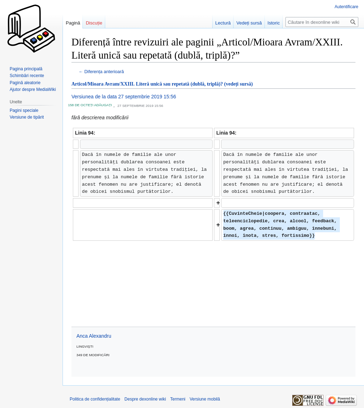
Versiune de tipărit (27, 117)
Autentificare (346, 6)
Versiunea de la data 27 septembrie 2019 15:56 (123, 96)
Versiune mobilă (205, 399)
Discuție (94, 23)
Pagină (73, 23)
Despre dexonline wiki (145, 399)
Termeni (178, 399)
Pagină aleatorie (25, 82)
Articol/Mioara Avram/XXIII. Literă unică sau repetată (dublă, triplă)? (147, 84)
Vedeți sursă (249, 23)
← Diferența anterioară (101, 71)
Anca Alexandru (93, 336)
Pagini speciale (24, 110)
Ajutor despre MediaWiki (33, 89)
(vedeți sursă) (238, 84)
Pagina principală (26, 68)
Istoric (274, 23)
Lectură (223, 23)
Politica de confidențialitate (95, 399)
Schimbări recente (27, 75)
